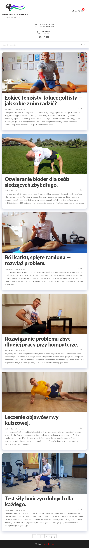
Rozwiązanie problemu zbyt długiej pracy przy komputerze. (42, 341)
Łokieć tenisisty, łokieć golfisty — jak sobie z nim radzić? (44, 100)
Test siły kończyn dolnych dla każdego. (39, 501)
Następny (50, 536)
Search (83, 45)
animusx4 (22, 109)
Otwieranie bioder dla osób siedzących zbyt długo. (37, 182)
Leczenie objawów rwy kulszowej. (32, 420)
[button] (85, 11)
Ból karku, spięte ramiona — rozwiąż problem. (38, 260)
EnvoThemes (48, 544)
